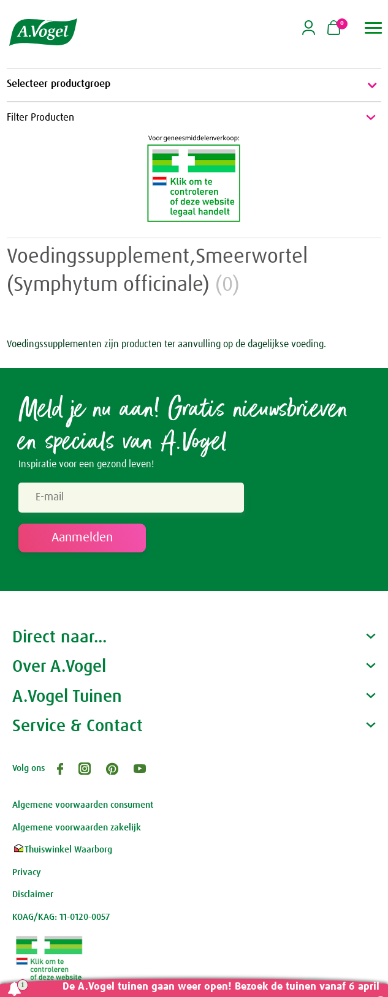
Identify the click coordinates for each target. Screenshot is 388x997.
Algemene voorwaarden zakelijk (76, 827)
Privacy (26, 872)
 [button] (373, 28)
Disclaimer (32, 894)
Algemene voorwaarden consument (82, 805)
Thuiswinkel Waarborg (62, 849)
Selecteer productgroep (194, 85)
